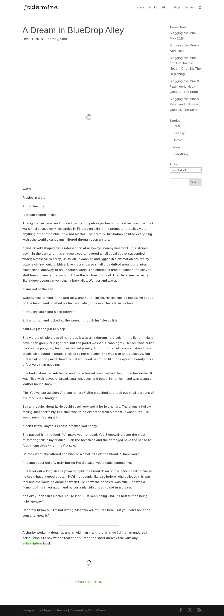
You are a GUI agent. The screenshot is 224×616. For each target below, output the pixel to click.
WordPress (97, 610)
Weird (177, 147)
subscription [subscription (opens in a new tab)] (32, 543)
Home (140, 7)
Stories (175, 120)
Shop (176, 7)
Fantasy (52, 39)
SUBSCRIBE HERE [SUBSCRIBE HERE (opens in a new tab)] (88, 582)
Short (64, 39)
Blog (165, 7)
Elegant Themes (54, 610)
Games (189, 7)
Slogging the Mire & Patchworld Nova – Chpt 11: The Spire (184, 104)
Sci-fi (176, 126)
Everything (181, 154)
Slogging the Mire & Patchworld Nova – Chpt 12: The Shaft (184, 86)
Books (153, 7)
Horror (177, 140)
